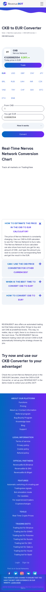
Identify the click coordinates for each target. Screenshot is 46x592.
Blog (23, 425)
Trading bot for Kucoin (23, 539)
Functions (23, 402)
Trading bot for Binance (23, 528)
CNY (32, 73)
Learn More (16, 583)
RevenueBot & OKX (23, 468)
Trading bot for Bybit (23, 554)
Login (17, 562)
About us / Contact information (23, 410)
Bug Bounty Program (23, 418)
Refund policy (23, 453)
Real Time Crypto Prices (23, 515)
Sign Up (25, 562)
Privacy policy (23, 445)
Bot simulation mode (23, 492)
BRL (3, 81)
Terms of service (23, 441)
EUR (4, 73)
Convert (23, 134)
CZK (40, 81)
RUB (13, 81)
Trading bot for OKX (23, 543)
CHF (23, 90)
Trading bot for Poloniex (23, 535)
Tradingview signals (23, 488)
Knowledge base (23, 421)
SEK (32, 90)
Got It (23, 588)
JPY (41, 73)
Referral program (23, 414)
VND (4, 90)
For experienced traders (23, 500)
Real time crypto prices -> (15, 33)
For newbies (23, 496)
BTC (41, 90)
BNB (13, 98)
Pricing (23, 406)
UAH (22, 81)
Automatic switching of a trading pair (23, 484)
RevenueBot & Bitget (23, 472)
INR (31, 81)
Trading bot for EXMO (23, 531)
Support (23, 429)
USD (13, 73)
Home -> (4, 33)
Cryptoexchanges (23, 504)
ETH (4, 98)
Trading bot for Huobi (23, 551)
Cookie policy (23, 449)
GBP (23, 73)
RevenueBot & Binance (23, 465)
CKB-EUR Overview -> (29, 33)
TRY (13, 90)
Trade (23, 65)
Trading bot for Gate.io (23, 547)
